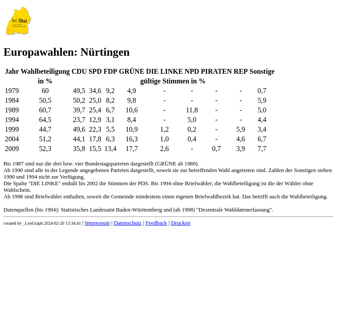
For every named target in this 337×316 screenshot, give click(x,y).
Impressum (97, 223)
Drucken (180, 223)
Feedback (156, 223)
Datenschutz (127, 223)
